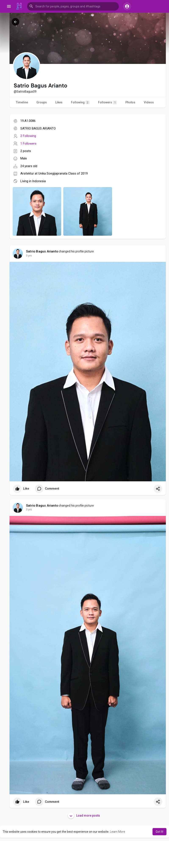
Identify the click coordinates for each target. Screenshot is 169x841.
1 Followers (28, 143)
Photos (130, 102)
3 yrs (29, 255)
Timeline (22, 102)
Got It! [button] (159, 831)
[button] (73, 6)
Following (80, 102)
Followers (107, 102)
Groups (41, 102)
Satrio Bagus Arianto (42, 251)
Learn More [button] (117, 831)
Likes (58, 102)
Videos (149, 102)
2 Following (28, 136)
